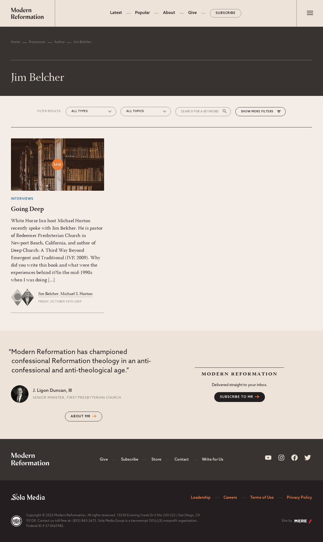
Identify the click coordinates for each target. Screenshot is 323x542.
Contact (182, 460)
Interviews (22, 199)
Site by (297, 521)
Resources (37, 42)
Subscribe (226, 13)
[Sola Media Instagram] (281, 457)
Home (15, 42)
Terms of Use (262, 498)
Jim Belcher (48, 294)
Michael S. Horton (76, 294)
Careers (230, 498)
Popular (142, 13)
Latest (116, 13)
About (169, 13)
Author (59, 42)
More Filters (262, 111)
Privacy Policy (299, 498)
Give (192, 13)
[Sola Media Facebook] (294, 457)
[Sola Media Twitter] (307, 457)
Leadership (200, 498)
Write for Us (212, 460)
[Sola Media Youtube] (268, 457)
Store (156, 460)
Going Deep (27, 209)
